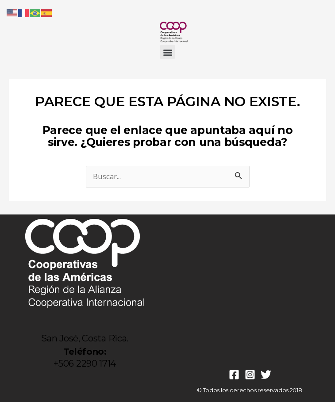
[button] (167, 52)
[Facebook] (234, 374)
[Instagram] (250, 374)
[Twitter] (266, 374)
